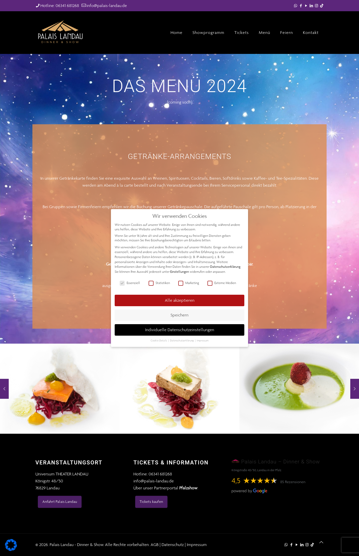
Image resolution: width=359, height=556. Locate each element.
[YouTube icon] (306, 5)
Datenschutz (173, 544)
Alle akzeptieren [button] (179, 300)
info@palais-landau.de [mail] (107, 5)
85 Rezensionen (292, 481)
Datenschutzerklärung (225, 267)
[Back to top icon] (321, 542)
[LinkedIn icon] (311, 5)
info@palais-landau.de (153, 481)
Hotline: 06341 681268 (152, 474)
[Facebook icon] (301, 5)
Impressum (197, 544)
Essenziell (130, 283)
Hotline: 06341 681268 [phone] (59, 5)
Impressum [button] (202, 340)
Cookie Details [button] (159, 340)
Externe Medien (221, 283)
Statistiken (159, 283)
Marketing (188, 283)
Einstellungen (179, 272)
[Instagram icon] (316, 5)
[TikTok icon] (322, 5)
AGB (155, 544)
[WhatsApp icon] (295, 5)
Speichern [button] (179, 315)
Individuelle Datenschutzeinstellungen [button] (179, 329)
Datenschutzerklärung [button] (182, 340)
